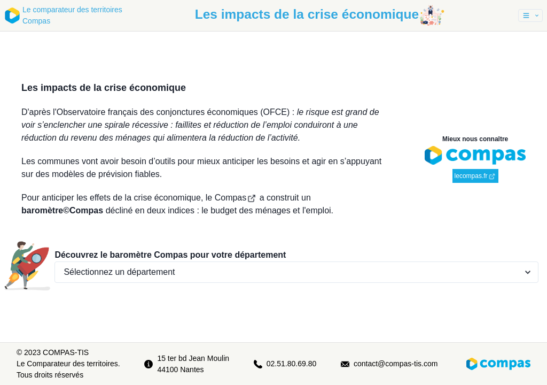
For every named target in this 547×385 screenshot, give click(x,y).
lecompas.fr (475, 176)
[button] (530, 15)
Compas (235, 197)
